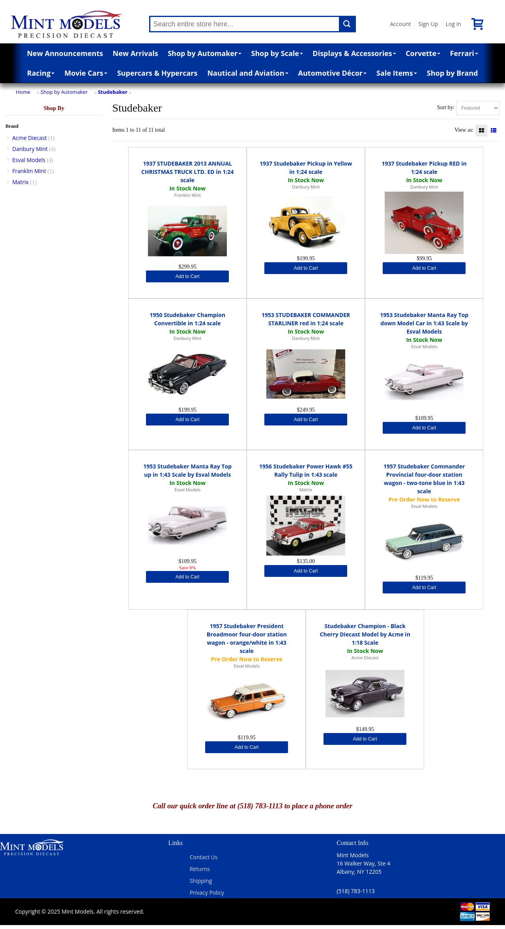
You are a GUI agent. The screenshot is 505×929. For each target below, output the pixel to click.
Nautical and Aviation (247, 73)
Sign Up (428, 24)
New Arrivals (135, 53)
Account (400, 24)
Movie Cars (85, 73)
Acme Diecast (29, 138)
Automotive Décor (332, 73)
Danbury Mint (30, 149)
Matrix (20, 182)
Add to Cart (188, 276)
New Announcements (65, 53)
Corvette (423, 53)
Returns (200, 869)
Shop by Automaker (204, 53)
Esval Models (28, 160)
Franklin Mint (29, 171)
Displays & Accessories (354, 53)
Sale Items (396, 73)
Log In (453, 24)
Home (23, 91)
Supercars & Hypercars (157, 73)
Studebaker (112, 91)
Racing (41, 73)
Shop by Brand (452, 73)
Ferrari (464, 53)
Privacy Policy (207, 892)
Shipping (201, 880)
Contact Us (204, 857)
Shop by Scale (277, 53)
